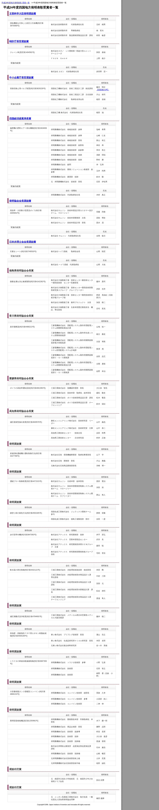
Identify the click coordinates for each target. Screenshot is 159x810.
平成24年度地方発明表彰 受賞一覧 (16, 3)
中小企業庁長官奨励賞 (21, 77)
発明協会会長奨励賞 (20, 201)
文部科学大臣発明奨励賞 (22, 13)
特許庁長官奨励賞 (19, 41)
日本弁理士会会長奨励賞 (22, 242)
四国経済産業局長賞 (20, 118)
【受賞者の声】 (102, 90)
